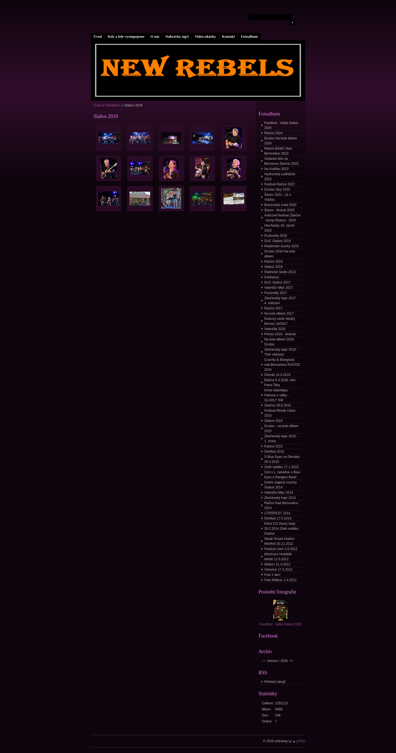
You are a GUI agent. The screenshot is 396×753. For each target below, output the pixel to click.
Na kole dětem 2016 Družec (279, 341)
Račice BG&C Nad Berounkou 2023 (278, 151)
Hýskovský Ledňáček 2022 (279, 176)
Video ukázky (205, 36)
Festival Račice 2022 (279, 184)
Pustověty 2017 (275, 293)
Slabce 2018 (273, 267)
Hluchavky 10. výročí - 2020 (280, 228)
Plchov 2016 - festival (280, 334)
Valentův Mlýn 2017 (278, 288)
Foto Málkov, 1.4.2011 (280, 580)
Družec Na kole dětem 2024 (280, 140)
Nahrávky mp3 (177, 36)
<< (264, 661)
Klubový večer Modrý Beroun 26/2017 (279, 321)
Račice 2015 (273, 446)
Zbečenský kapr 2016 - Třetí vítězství (281, 352)
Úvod (98, 36)
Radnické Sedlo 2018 (280, 272)
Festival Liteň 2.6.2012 (281, 549)
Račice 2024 (273, 133)
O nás (155, 36)
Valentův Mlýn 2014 (278, 492)
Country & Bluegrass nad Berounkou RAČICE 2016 (282, 365)
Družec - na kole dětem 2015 (281, 428)
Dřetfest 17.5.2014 (278, 518)
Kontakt (228, 36)
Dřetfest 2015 (274, 452)
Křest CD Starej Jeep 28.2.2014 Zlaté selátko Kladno (281, 528)
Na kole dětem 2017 (279, 313)
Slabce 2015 (273, 421)
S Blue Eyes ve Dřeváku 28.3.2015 (282, 459)
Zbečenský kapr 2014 (280, 498)
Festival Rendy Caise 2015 (279, 413)
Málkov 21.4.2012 (277, 564)
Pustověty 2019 (275, 236)
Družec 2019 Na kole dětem (279, 253)
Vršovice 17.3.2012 (278, 569)
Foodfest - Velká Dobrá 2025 (281, 125)
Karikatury (271, 277)
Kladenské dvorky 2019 (281, 246)
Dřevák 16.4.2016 (277, 375)
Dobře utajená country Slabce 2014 (280, 484)
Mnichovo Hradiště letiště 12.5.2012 (278, 556)
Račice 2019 (273, 261)
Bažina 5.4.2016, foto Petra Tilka (279, 382)
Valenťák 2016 (274, 329)
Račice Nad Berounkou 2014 (281, 505)
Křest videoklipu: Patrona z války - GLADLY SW (276, 395)
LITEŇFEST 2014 (277, 513)
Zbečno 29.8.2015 (277, 405)
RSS (301, 741)
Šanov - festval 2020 (279, 210)
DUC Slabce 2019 (277, 241)
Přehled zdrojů (274, 682)
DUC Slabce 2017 (277, 282)
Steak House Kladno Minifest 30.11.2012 (279, 541)
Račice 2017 (273, 308)
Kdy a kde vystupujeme (126, 36)
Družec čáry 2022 (277, 189)
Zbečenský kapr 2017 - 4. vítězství (281, 300)
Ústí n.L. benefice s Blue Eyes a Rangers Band (282, 474)
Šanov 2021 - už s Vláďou (277, 197)
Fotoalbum (249, 36)
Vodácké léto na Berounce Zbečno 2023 (281, 161)
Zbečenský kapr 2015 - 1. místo (281, 438)
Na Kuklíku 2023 (276, 169)
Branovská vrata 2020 (280, 205)
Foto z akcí (272, 575)
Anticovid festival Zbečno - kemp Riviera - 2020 (282, 217)
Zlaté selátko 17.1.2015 (281, 467)
